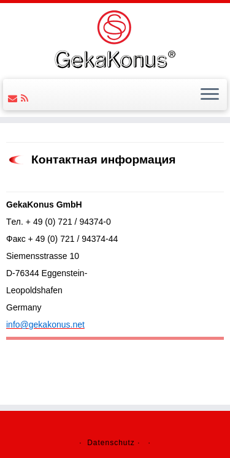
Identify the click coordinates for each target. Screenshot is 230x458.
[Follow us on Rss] (26, 98)
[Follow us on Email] (14, 98)
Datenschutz (111, 442)
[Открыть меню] (210, 95)
